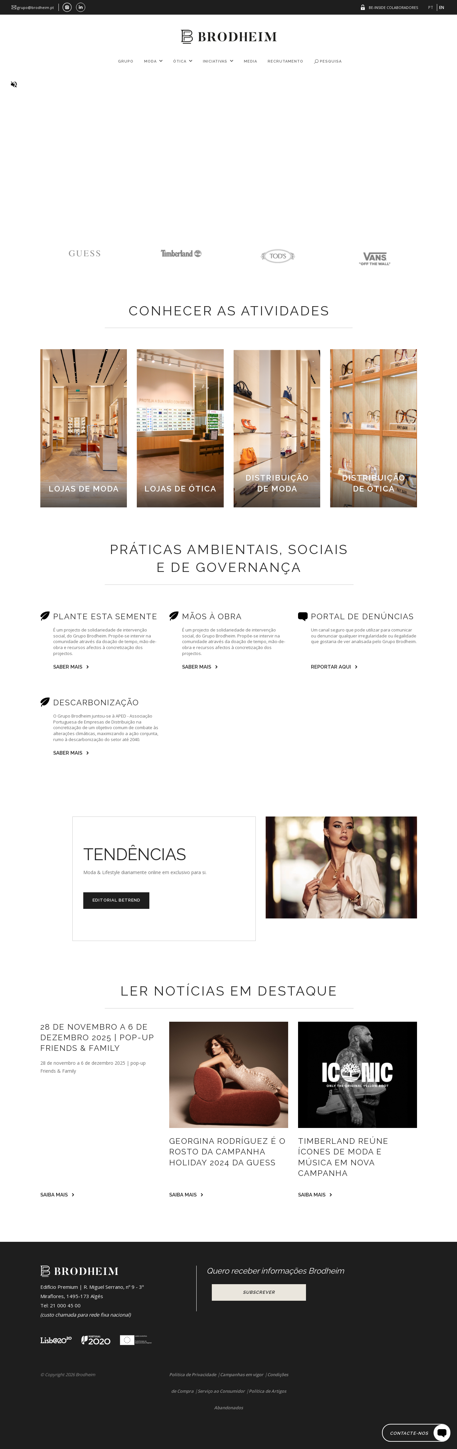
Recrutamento (285, 61)
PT (430, 7)
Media (250, 61)
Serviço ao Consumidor (221, 1391)
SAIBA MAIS (54, 1195)
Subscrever (259, 1292)
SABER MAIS (67, 667)
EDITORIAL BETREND (116, 900)
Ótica (179, 61)
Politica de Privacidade (192, 1375)
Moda (150, 61)
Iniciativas (215, 61)
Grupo (125, 61)
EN (441, 7)
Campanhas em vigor (241, 1375)
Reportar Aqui (331, 667)
